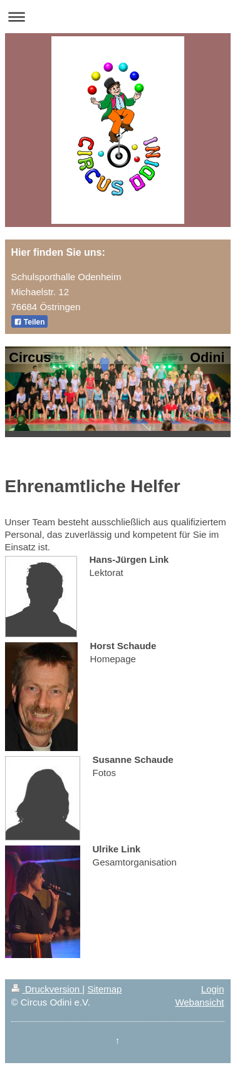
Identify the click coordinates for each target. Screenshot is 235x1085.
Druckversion (47, 989)
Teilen (29, 322)
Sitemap (104, 989)
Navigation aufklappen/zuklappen (117, 16)
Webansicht (199, 1002)
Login (212, 989)
